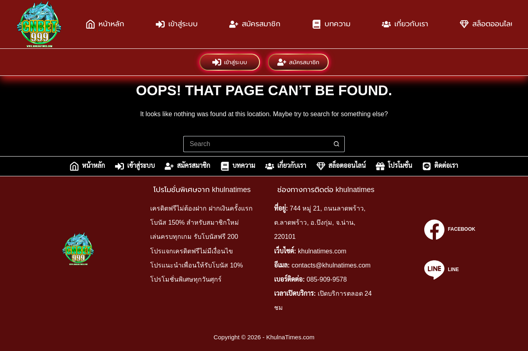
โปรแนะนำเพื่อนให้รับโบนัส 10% (196, 265)
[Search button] (337, 144)
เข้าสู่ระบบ (177, 24)
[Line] (449, 270)
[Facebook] (449, 229)
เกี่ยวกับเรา (405, 24)
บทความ (331, 24)
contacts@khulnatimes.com (331, 265)
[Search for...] (256, 144)
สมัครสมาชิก (255, 24)
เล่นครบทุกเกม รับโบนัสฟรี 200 (194, 236)
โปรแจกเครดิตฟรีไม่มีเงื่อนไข (191, 251)
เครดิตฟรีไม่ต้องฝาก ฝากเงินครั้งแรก (201, 208)
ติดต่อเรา (440, 166)
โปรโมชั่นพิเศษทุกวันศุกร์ (186, 279)
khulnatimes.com (322, 251)
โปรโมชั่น (394, 166)
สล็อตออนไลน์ (341, 166)
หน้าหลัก (105, 24)
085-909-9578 (327, 279)
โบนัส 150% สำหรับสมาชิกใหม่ (194, 222)
